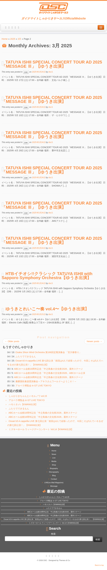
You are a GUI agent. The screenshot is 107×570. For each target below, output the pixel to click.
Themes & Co (64, 560)
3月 (19, 39)
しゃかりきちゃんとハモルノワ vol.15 (28, 396)
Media (53, 461)
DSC (45, 560)
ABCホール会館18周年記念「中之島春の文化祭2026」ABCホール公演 (49, 373)
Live (25, 72)
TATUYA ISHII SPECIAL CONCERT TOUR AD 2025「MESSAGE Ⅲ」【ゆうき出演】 (52, 64)
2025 (12, 39)
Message (54, 486)
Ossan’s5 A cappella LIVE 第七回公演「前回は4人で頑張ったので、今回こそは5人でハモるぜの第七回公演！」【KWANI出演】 (54, 519)
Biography (54, 468)
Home (5, 39)
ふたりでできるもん (25, 356)
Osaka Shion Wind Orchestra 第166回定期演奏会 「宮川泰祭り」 (48, 352)
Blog (54, 475)
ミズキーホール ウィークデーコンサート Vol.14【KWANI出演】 (41, 429)
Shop (54, 465)
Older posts (12, 341)
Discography (54, 472)
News (54, 454)
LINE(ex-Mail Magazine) (53, 482)
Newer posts (94, 341)
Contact (54, 479)
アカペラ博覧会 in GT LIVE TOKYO (33, 385)
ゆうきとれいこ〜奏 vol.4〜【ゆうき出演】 (47, 309)
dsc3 (50, 72)
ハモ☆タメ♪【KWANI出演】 (23, 404)
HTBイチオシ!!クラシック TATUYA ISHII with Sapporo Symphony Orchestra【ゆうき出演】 (47, 275)
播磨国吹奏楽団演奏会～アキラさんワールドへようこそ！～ (45, 381)
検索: (53, 534)
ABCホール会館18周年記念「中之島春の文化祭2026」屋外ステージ (48, 369)
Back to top (99, 565)
